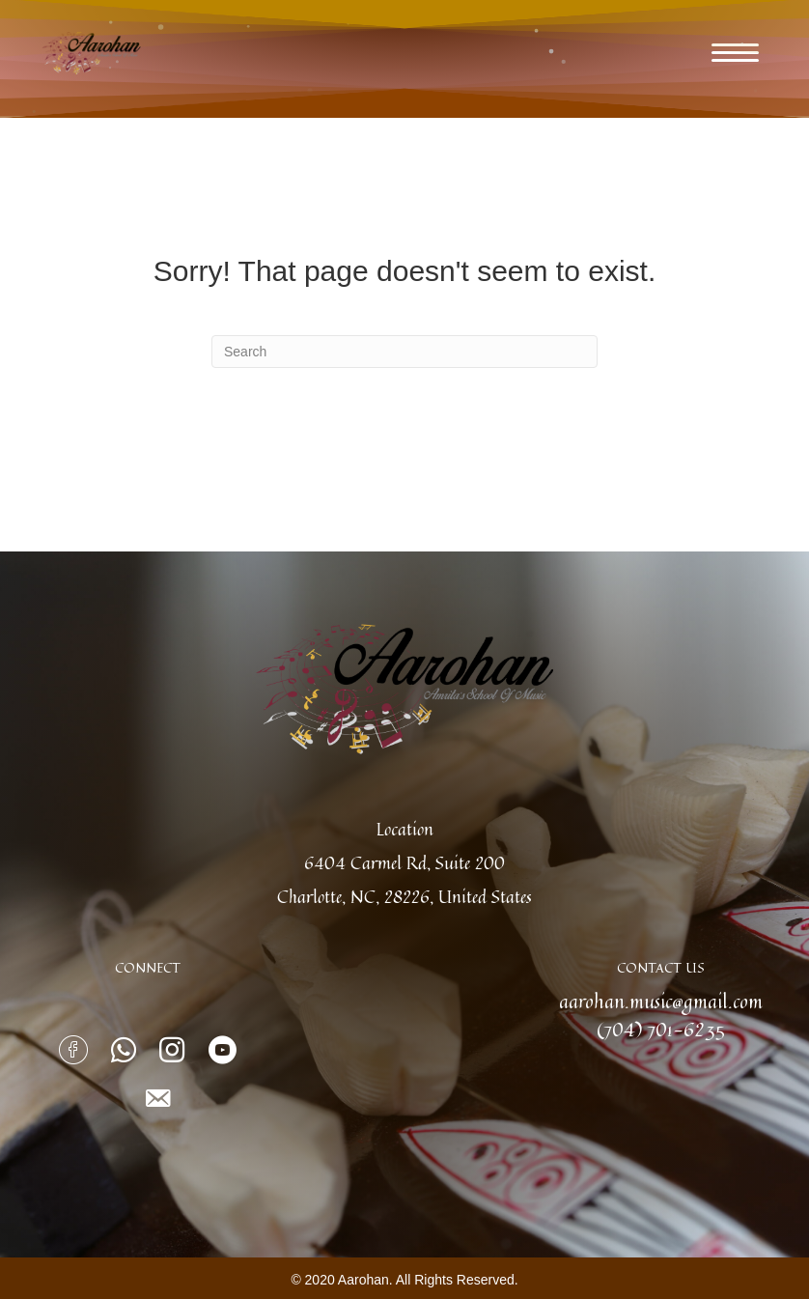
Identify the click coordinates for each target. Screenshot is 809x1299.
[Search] (404, 351)
